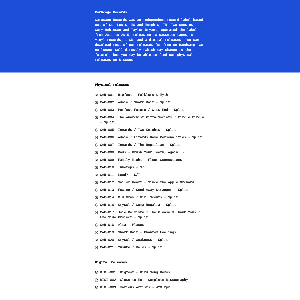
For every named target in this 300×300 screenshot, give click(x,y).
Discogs (126, 60)
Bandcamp (187, 45)
